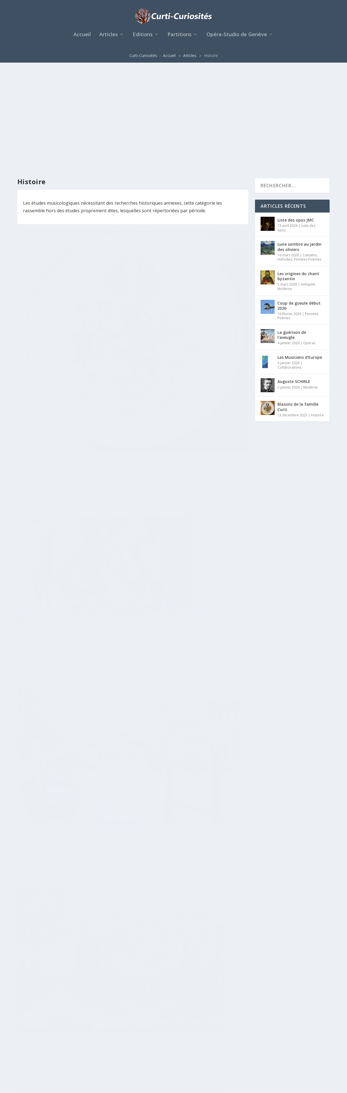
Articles (108, 37)
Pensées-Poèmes (307, 158)
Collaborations (289, 265)
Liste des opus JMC (295, 118)
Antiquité (308, 182)
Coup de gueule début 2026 (299, 204)
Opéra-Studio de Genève (236, 37)
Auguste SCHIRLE (293, 280)
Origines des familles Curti (188, 202)
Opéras (309, 241)
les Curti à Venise (53, 391)
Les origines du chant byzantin (298, 174)
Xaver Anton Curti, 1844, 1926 (66, 774)
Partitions (179, 37)
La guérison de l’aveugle (291, 233)
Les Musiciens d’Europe (299, 255)
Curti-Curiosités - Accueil (152, 58)
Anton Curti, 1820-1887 (182, 730)
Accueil (82, 37)
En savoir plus (43, 290)
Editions (143, 37)
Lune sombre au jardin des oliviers (299, 145)
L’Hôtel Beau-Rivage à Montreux (179, 352)
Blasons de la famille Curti (69, 249)
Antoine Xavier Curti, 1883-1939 (189, 589)
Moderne (284, 187)
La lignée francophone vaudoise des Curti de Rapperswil (62, 558)
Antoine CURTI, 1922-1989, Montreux (69, 952)
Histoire (63, 259)
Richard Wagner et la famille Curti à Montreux (192, 964)
